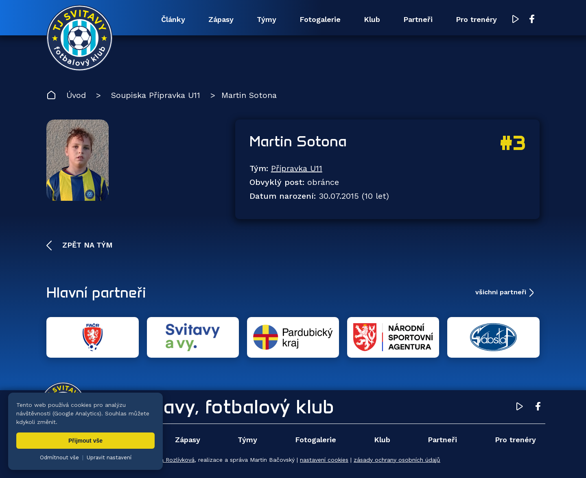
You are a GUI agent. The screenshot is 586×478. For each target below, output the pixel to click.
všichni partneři (500, 292)
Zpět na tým (86, 245)
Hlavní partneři (96, 292)
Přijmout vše (85, 440)
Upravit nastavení (109, 457)
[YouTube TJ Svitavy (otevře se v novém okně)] (515, 19)
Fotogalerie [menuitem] (320, 19)
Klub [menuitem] (372, 19)
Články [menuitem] (173, 19)
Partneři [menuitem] (418, 19)
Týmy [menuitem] (266, 19)
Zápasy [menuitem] (221, 19)
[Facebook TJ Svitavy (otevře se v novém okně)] (531, 19)
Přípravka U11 (296, 168)
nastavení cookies (324, 459)
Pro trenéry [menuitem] (476, 19)
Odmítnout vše (59, 457)
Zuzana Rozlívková (169, 459)
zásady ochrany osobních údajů (397, 459)
